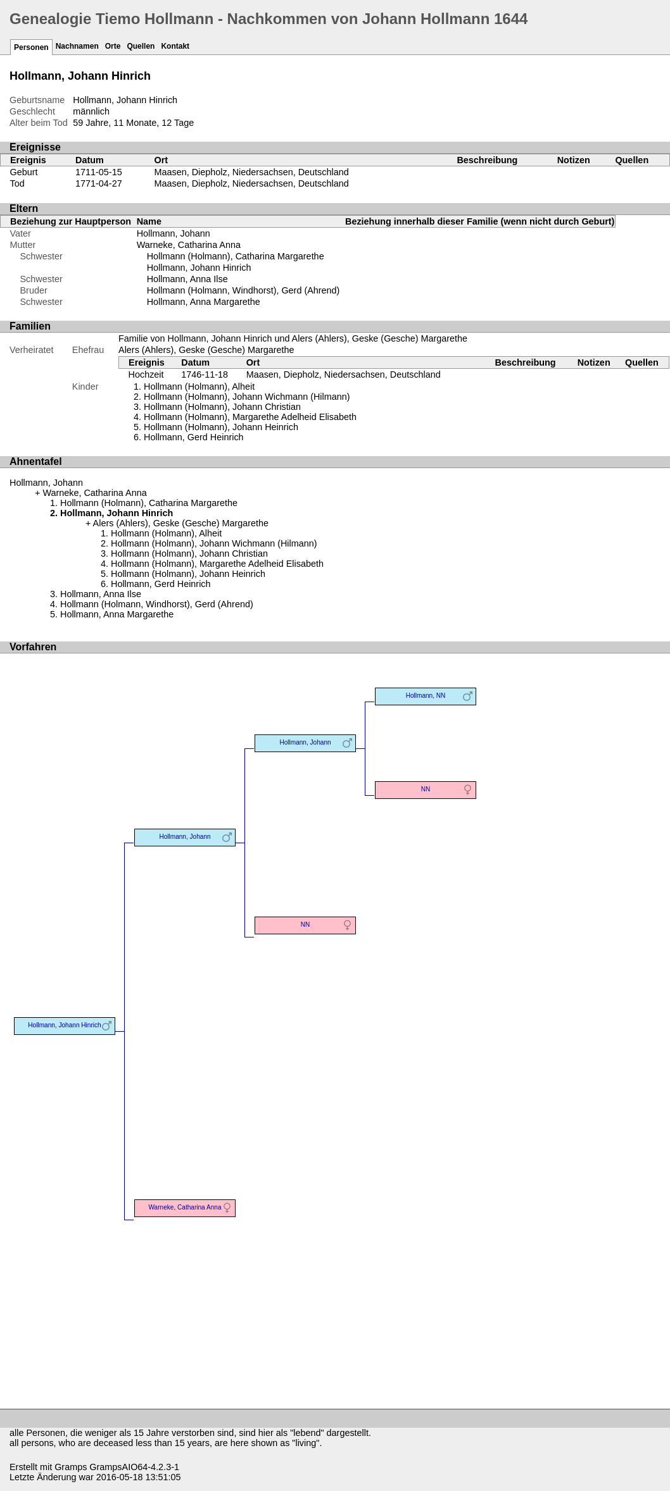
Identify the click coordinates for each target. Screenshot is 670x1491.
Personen (31, 47)
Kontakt (175, 46)
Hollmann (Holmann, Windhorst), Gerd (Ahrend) (243, 290)
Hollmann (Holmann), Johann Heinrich (221, 427)
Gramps (70, 1467)
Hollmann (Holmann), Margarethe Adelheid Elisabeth (250, 417)
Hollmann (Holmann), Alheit (199, 386)
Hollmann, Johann (173, 233)
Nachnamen (77, 46)
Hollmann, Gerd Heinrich (194, 437)
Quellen (141, 46)
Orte (113, 46)
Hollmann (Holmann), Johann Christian (222, 407)
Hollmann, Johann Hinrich (199, 268)
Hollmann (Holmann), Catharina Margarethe (235, 256)
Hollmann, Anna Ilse (187, 279)
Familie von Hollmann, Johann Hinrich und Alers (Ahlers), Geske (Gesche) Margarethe (292, 338)
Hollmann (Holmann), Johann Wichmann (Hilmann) (247, 397)
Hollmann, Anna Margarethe (203, 302)
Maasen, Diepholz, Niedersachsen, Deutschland (251, 172)
